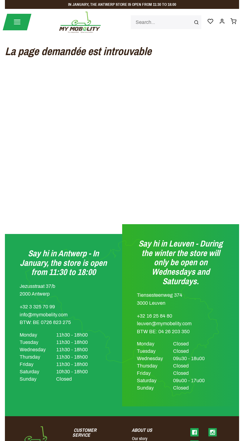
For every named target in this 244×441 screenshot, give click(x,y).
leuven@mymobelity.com (164, 323)
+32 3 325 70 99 (37, 306)
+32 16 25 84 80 (154, 315)
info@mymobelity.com (44, 314)
